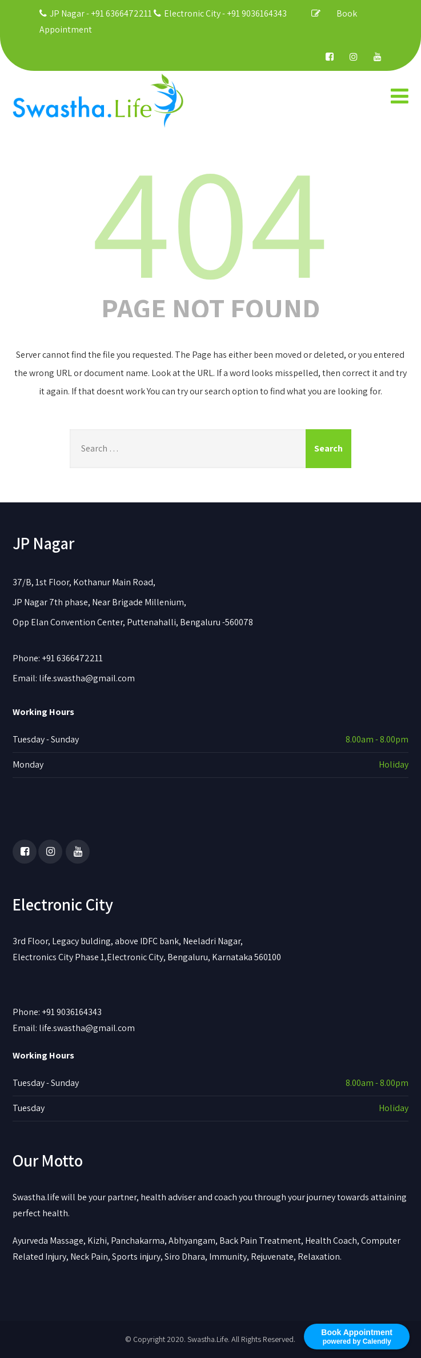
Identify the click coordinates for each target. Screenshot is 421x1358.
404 (210, 218)
